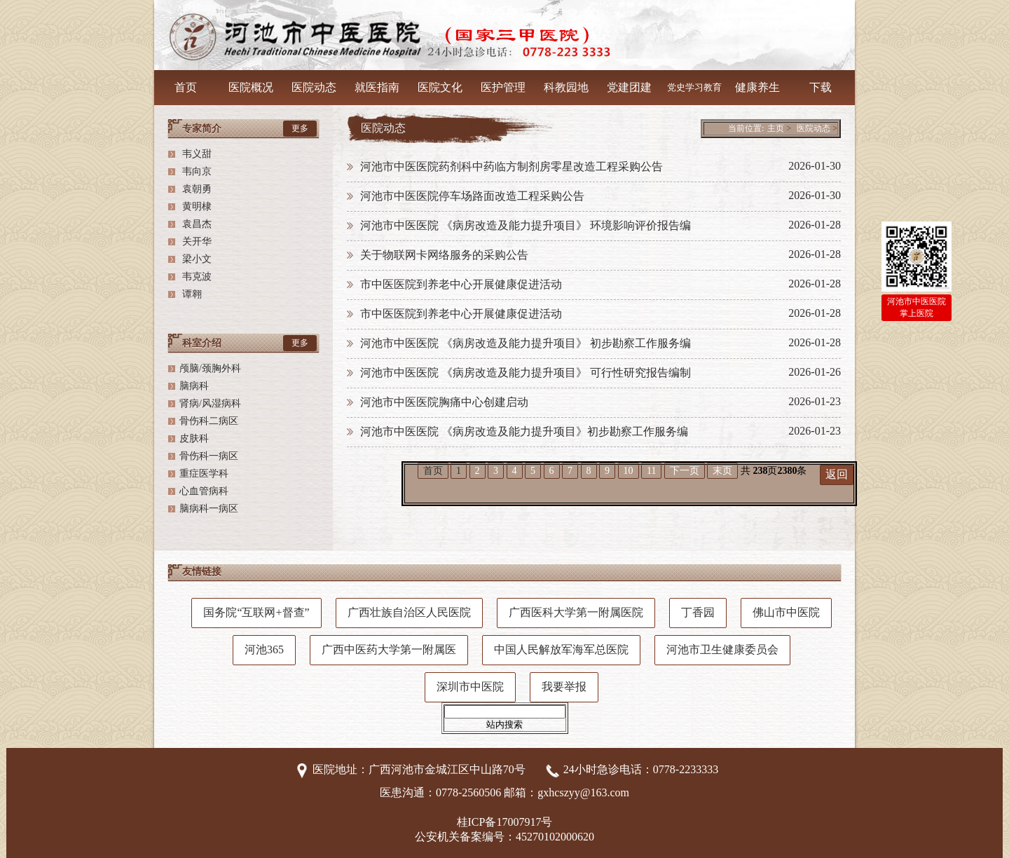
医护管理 (503, 87)
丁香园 (698, 612)
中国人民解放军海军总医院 (561, 649)
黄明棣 (195, 206)
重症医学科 (203, 473)
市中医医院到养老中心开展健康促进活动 (461, 284)
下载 (820, 87)
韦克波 (195, 276)
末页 (722, 470)
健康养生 (757, 87)
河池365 (264, 649)
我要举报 (564, 687)
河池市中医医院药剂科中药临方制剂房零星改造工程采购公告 (511, 166)
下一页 (684, 470)
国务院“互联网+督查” (256, 612)
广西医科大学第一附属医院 (576, 612)
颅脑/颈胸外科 (210, 368)
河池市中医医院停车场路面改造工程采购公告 (472, 196)
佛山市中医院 (786, 612)
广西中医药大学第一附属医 (389, 649)
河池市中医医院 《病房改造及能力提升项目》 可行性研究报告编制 (525, 373)
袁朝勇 (195, 189)
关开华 (195, 241)
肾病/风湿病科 (210, 403)
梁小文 (195, 259)
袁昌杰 (195, 224)
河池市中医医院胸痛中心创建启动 (444, 402)
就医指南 (377, 87)
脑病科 (194, 386)
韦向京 (195, 171)
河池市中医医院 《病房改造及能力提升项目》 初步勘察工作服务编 (525, 343)
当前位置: (746, 128)
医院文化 (440, 87)
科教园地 (566, 87)
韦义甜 (195, 154)
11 (651, 470)
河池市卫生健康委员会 (722, 649)
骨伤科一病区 (208, 456)
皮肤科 (194, 438)
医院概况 (250, 87)
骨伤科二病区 (208, 421)
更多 (299, 128)
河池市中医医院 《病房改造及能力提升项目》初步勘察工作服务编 (524, 431)
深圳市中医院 (470, 687)
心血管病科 (203, 491)
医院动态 (313, 87)
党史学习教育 (694, 87)
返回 (836, 474)
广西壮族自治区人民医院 (409, 612)
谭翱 (190, 294)
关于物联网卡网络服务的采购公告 (444, 255)
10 (628, 470)
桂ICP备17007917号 (505, 822)
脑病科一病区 (208, 508)
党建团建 (629, 87)
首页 (433, 470)
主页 (775, 128)
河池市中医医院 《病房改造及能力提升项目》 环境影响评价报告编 (525, 225)
